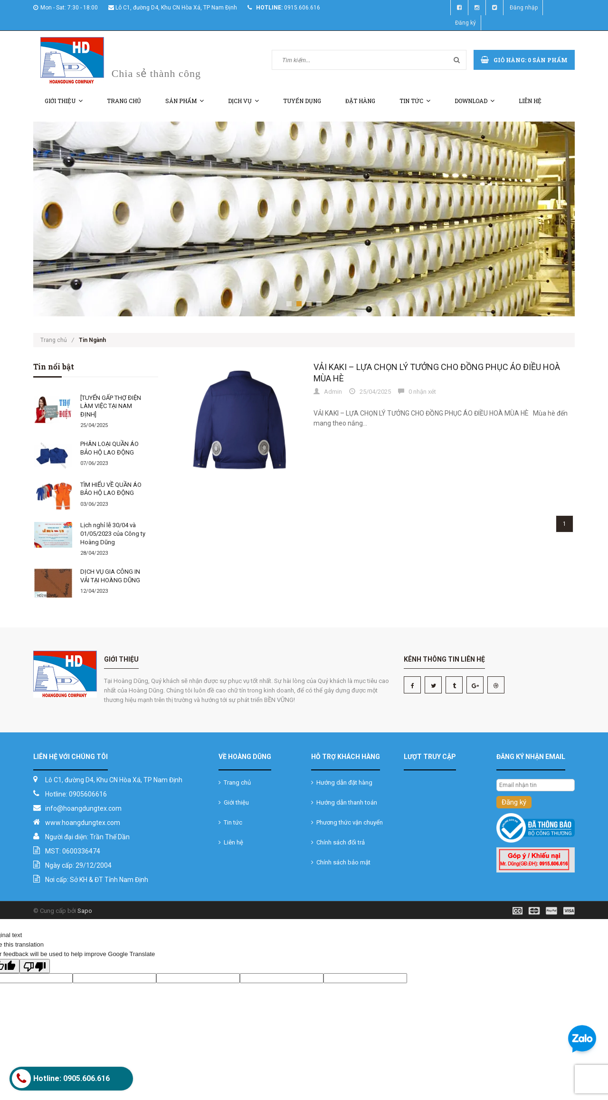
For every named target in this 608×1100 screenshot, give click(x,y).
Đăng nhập (524, 7)
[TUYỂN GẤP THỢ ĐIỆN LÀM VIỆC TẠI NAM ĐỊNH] (110, 406)
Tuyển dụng (302, 100)
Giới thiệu (64, 100)
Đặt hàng (360, 100)
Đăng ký (465, 22)
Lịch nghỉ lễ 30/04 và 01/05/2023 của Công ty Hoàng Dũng (112, 533)
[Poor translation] (34, 966)
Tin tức (414, 100)
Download (474, 100)
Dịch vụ (243, 100)
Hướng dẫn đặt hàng (341, 782)
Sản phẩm (184, 100)
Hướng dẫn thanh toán (344, 802)
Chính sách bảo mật (340, 862)
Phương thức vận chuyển (347, 822)
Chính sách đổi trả (338, 842)
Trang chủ (124, 100)
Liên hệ (530, 100)
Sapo (84, 910)
